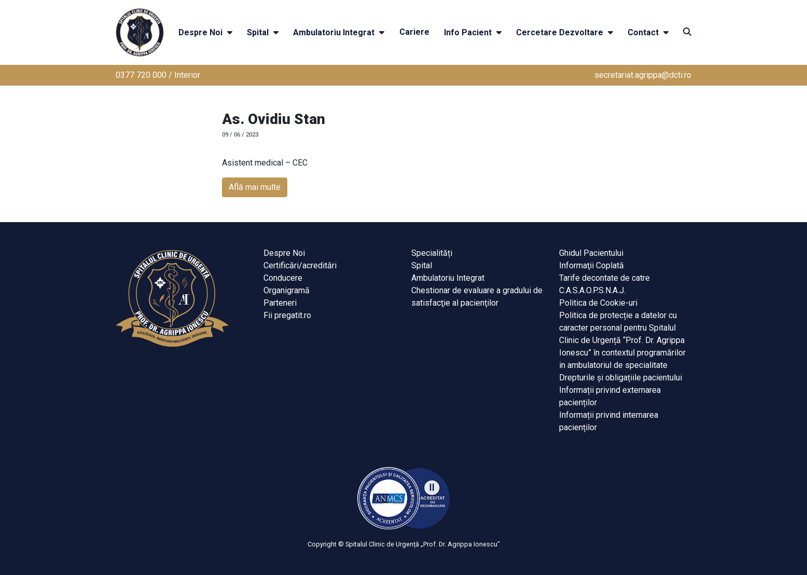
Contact (643, 32)
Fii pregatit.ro (287, 315)
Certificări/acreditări (300, 265)
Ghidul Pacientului (591, 253)
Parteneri (280, 303)
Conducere (282, 278)
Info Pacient (468, 32)
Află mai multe (255, 187)
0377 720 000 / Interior (158, 75)
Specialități (431, 253)
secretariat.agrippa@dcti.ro (642, 75)
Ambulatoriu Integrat (333, 32)
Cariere (414, 32)
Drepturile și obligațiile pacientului (620, 377)
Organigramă (286, 290)
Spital (258, 32)
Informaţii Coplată (591, 265)
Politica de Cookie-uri (598, 303)
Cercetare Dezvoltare (559, 32)
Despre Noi (200, 32)
